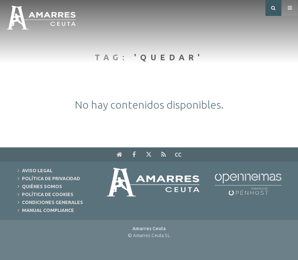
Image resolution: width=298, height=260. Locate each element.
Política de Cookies (47, 194)
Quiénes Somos (42, 186)
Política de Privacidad (51, 178)
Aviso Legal (37, 170)
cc (178, 155)
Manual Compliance (48, 210)
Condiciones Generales (52, 202)
